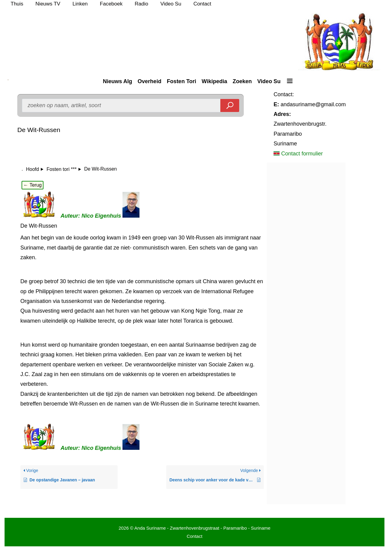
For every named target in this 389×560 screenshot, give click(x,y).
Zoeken (242, 81)
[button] (289, 81)
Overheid (149, 81)
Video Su (170, 4)
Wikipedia (214, 81)
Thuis (17, 4)
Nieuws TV (48, 4)
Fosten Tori (181, 81)
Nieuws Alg (117, 81)
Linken (80, 4)
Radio (141, 4)
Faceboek (111, 4)
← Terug (32, 185)
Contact (202, 4)
